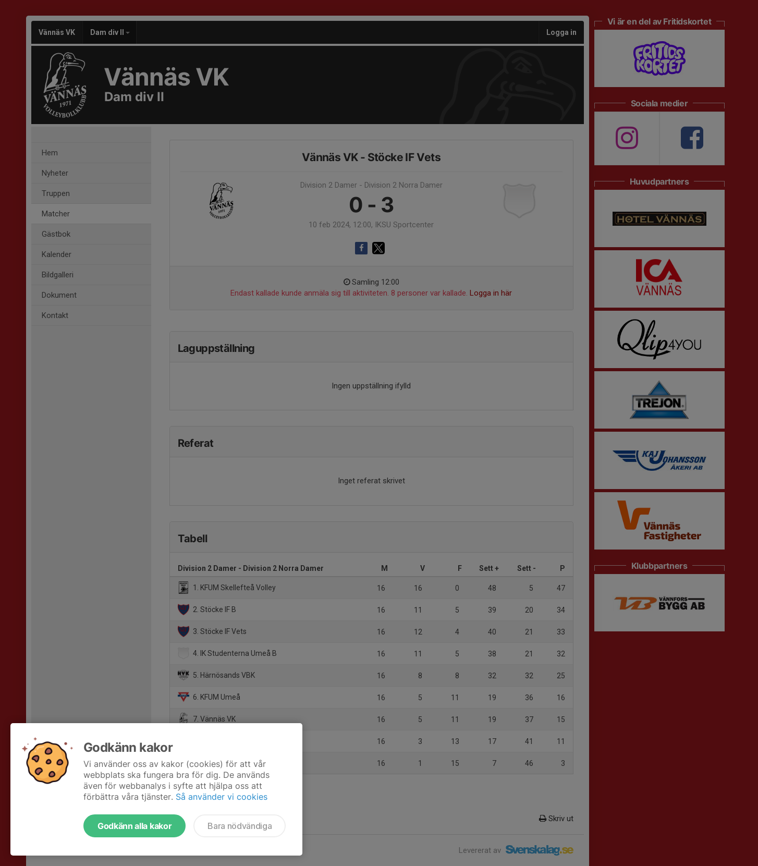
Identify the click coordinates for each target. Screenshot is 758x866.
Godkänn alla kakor (134, 826)
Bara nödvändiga (239, 826)
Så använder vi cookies (221, 796)
